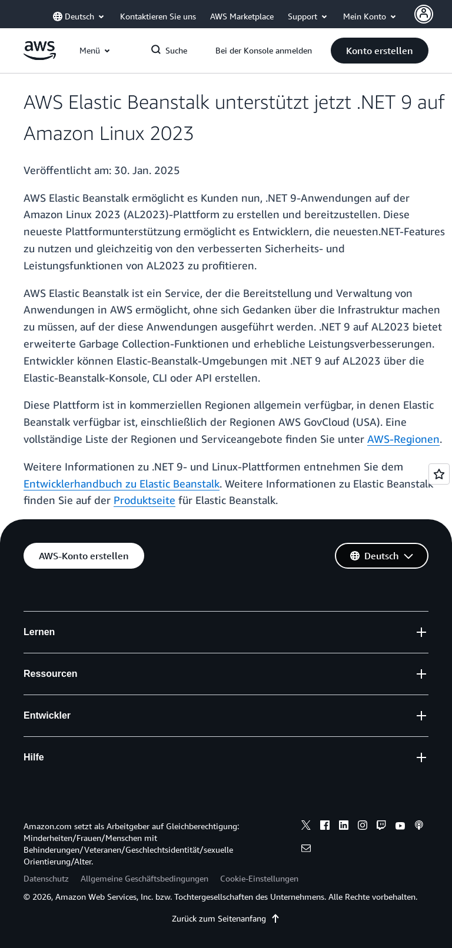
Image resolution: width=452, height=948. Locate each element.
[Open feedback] (439, 474)
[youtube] (400, 826)
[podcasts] (419, 826)
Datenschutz (46, 878)
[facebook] (325, 826)
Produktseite (144, 499)
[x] (306, 826)
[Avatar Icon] (423, 14)
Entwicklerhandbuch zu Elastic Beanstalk (122, 483)
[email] (306, 849)
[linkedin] (343, 826)
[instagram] (362, 826)
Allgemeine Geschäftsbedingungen (144, 878)
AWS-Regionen (403, 438)
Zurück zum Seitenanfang (226, 918)
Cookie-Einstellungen (259, 878)
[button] (379, 51)
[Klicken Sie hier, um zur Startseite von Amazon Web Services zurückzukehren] (40, 57)
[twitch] (381, 826)
